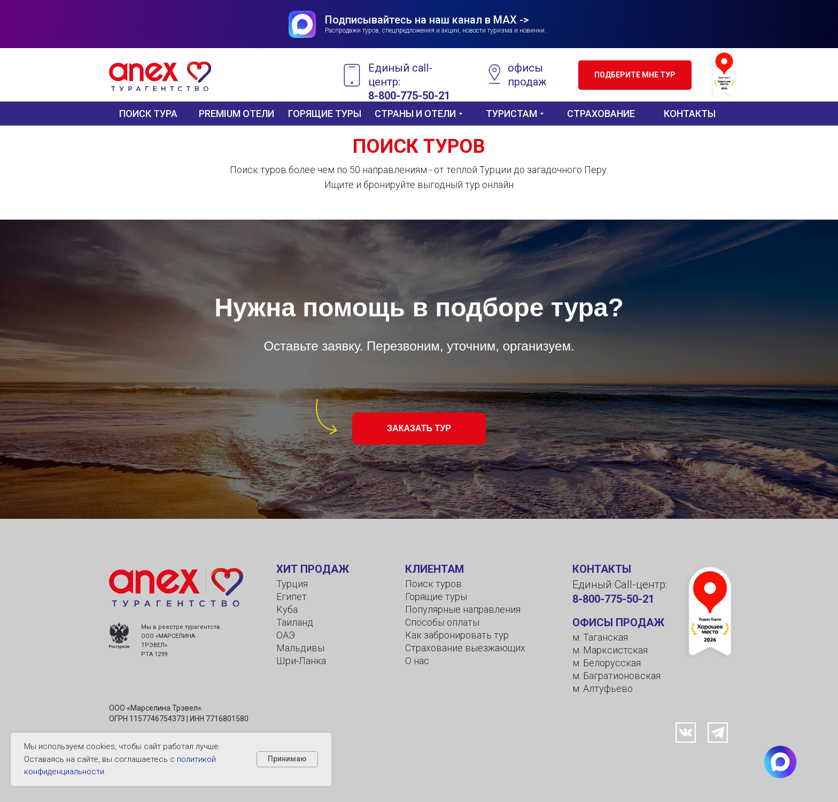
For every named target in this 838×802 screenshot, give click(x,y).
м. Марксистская (610, 650)
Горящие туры (436, 596)
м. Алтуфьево (602, 688)
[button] (635, 75)
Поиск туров (433, 583)
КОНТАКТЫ (601, 569)
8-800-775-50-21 (613, 599)
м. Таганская (600, 637)
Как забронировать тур (457, 635)
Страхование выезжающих (465, 647)
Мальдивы (300, 647)
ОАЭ (285, 635)
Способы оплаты (442, 622)
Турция (292, 583)
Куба (287, 609)
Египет (291, 596)
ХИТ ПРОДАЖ (312, 569)
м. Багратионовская (616, 675)
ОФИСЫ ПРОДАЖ (618, 622)
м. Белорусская (606, 662)
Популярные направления (463, 609)
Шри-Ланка (301, 660)
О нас (417, 660)
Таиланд (294, 622)
